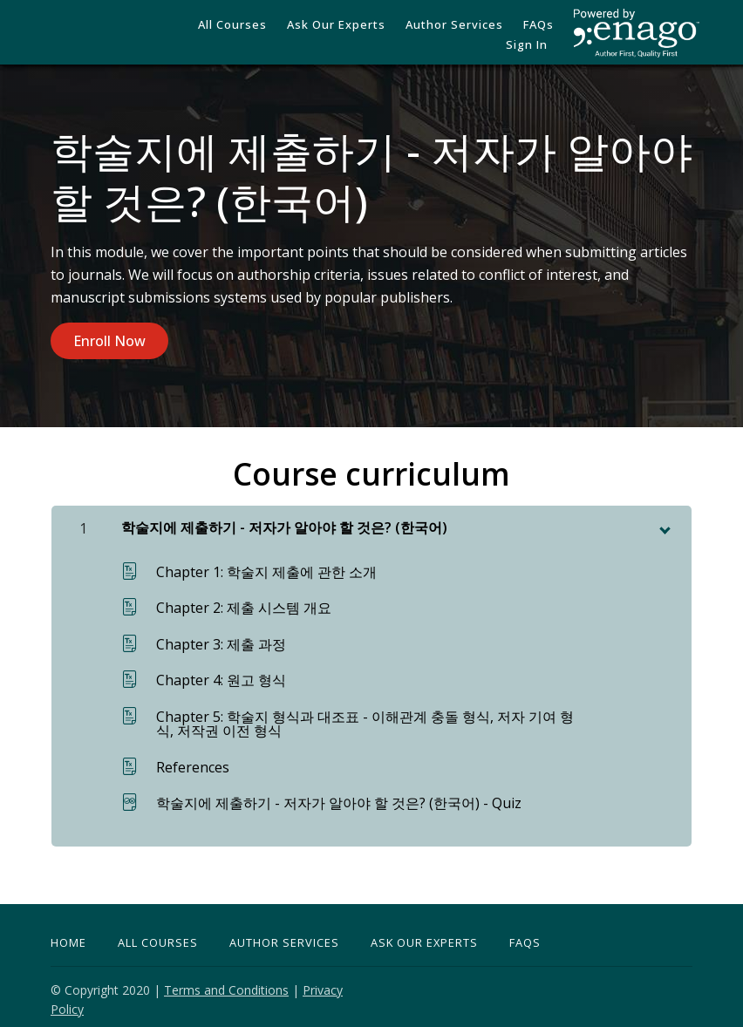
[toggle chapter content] (663, 521)
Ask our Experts (310, 35)
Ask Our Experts (424, 936)
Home (68, 936)
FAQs (489, 35)
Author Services (416, 35)
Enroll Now (109, 340)
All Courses (218, 35)
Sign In (533, 35)
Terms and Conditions (226, 984)
